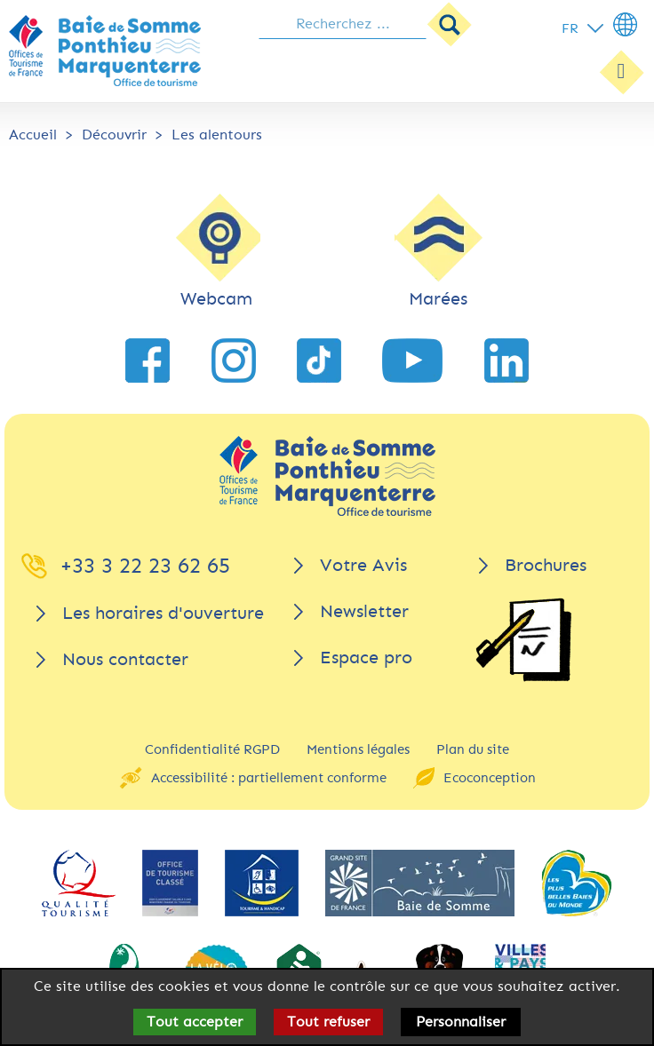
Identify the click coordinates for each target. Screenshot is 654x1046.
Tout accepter (195, 1021)
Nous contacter (125, 659)
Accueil (33, 134)
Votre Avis (363, 565)
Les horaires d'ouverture (163, 613)
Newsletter (364, 611)
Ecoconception (489, 778)
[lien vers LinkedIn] (506, 360)
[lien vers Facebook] (147, 360)
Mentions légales (358, 749)
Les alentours (216, 134)
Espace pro (366, 657)
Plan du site (472, 749)
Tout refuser (328, 1021)
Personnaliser (461, 1021)
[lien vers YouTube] (412, 360)
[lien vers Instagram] (233, 360)
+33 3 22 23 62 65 (145, 565)
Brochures (545, 565)
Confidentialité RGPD (212, 749)
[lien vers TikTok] (319, 360)
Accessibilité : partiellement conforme (269, 778)
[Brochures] (523, 640)
